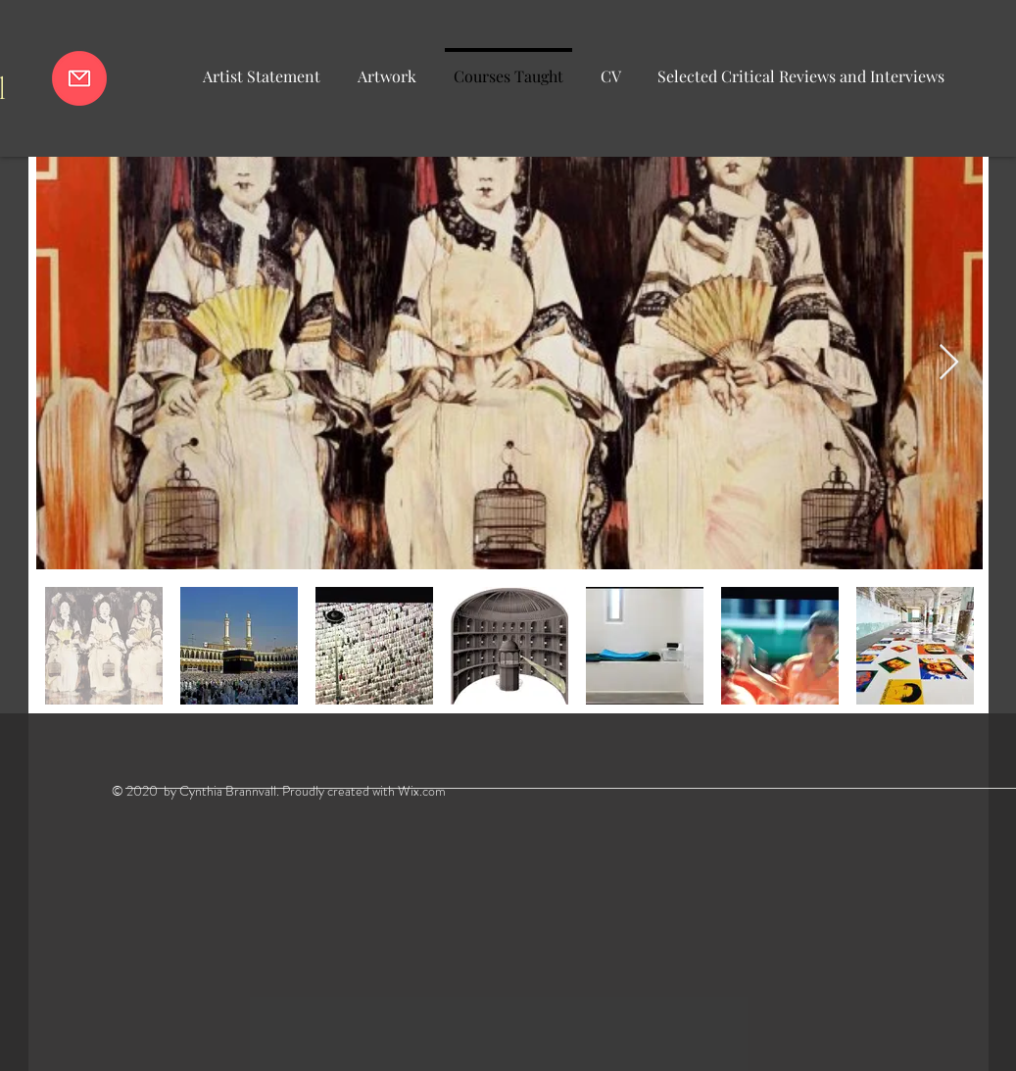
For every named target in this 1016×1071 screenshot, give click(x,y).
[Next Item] (949, 363)
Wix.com (422, 791)
